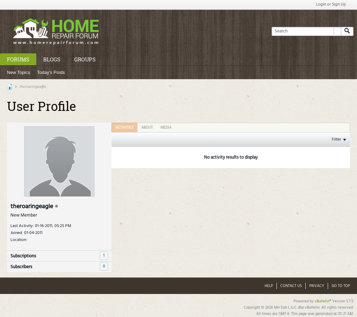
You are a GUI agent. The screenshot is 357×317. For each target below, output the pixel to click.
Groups (85, 59)
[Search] (306, 31)
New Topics (18, 72)
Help (269, 286)
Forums (18, 59)
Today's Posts (51, 72)
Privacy (316, 286)
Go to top (341, 286)
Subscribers (21, 267)
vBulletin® (322, 301)
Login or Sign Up (331, 4)
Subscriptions (23, 256)
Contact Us (291, 286)
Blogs (51, 59)
